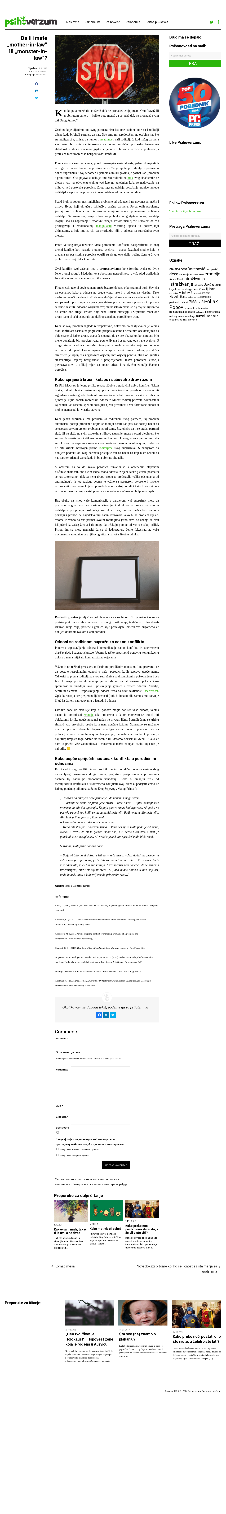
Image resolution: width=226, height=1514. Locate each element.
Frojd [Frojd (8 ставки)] (180, 279)
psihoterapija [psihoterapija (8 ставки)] (212, 311)
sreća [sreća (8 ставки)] (172, 319)
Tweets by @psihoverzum (185, 211)
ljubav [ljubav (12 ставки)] (210, 289)
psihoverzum (41, 71)
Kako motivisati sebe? (105, 1228)
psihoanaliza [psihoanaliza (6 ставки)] (202, 308)
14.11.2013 (178, 1332)
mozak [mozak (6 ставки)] (196, 293)
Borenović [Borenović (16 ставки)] (196, 269)
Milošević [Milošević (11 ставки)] (185, 293)
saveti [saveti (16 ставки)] (201, 315)
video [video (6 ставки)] (194, 319)
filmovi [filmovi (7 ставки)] (172, 279)
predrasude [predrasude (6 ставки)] (189, 308)
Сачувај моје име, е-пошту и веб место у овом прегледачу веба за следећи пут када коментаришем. (90, 1142)
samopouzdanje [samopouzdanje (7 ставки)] (186, 316)
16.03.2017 (124, 1330)
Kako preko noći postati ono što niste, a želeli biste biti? (141, 1229)
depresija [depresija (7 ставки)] (184, 274)
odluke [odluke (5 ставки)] (197, 297)
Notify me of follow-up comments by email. (79, 1149)
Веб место (62, 1127)
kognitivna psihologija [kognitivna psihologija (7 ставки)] (180, 289)
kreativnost (106, 139)
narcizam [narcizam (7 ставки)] (205, 293)
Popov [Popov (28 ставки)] (176, 307)
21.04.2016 (70, 1330)
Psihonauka (92, 22)
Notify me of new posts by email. (75, 1155)
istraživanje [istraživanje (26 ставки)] (181, 284)
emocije (89, 714)
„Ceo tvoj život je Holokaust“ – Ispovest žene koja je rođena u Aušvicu (89, 1339)
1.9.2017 (43, 68)
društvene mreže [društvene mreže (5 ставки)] (197, 275)
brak (130, 178)
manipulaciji (104, 226)
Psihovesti (113, 22)
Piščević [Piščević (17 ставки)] (196, 301)
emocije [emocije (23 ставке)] (212, 273)
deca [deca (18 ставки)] (173, 274)
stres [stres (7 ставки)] (179, 319)
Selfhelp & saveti (157, 22)
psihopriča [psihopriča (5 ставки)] (200, 312)
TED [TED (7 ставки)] (185, 319)
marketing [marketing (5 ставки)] (173, 293)
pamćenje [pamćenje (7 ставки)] (205, 296)
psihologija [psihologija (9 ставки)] (176, 311)
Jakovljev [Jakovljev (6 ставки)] (198, 285)
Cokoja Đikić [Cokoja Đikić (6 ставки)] (212, 269)
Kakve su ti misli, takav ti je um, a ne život (70, 1231)
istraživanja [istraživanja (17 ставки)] (194, 278)
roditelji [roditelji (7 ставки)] (173, 316)
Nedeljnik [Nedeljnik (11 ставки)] (176, 297)
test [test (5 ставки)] (189, 320)
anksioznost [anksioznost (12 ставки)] (178, 269)
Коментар (62, 1069)
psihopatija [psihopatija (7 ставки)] (189, 311)
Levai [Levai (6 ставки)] (195, 289)
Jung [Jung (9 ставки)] (218, 284)
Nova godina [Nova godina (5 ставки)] (188, 297)
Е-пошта (62, 1116)
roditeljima (106, 448)
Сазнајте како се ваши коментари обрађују (99, 1184)
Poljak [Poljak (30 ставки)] (211, 301)
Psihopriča (133, 22)
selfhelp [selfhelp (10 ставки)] (212, 316)
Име (59, 1105)
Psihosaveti (41, 74)
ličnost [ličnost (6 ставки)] (202, 289)
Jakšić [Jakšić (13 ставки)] (209, 284)
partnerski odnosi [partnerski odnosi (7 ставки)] (178, 302)
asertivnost (151, 691)
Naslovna (72, 22)
